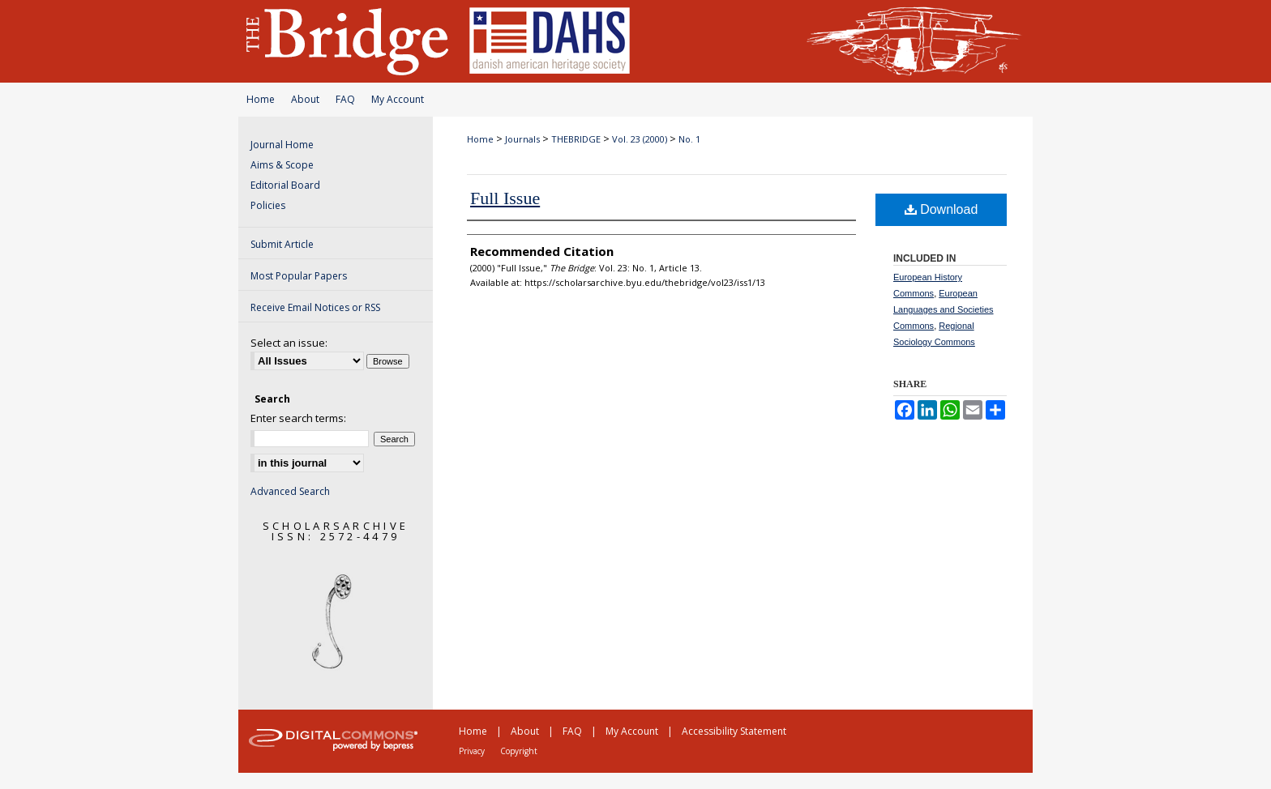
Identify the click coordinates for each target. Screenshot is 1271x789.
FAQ (345, 99)
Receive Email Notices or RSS (315, 307)
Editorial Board (285, 185)
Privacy (472, 751)
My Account (397, 99)
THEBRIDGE (576, 139)
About (305, 99)
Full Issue (505, 198)
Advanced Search (290, 491)
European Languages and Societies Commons (943, 309)
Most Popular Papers (298, 276)
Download (941, 209)
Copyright (518, 751)
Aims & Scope (282, 165)
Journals (522, 139)
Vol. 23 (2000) (639, 139)
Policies (267, 205)
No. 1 (689, 139)
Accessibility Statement (734, 731)
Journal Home (282, 144)
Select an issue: (288, 342)
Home (260, 99)
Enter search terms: (298, 418)
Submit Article (282, 244)
